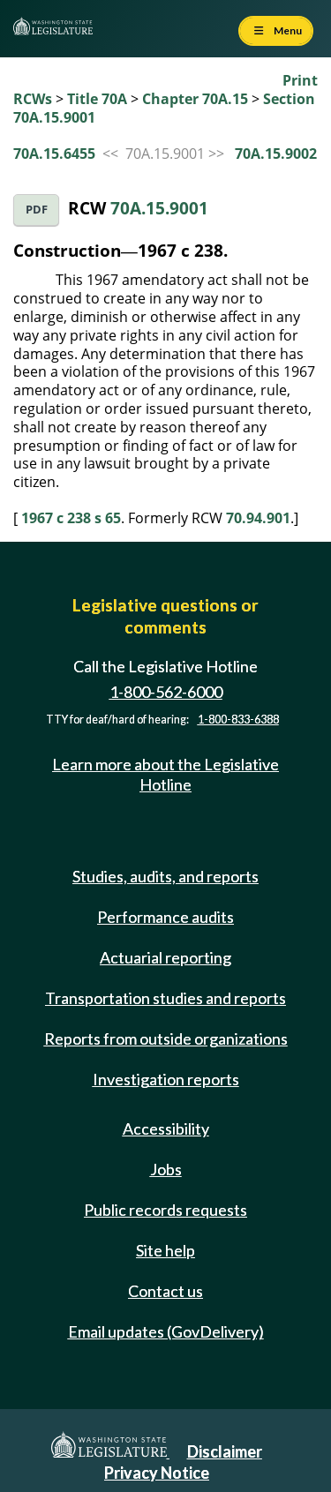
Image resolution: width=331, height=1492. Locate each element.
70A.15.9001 (159, 208)
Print (300, 80)
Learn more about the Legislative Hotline (165, 774)
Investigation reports (166, 1079)
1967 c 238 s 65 (71, 518)
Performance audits (165, 916)
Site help (165, 1250)
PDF (37, 209)
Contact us (165, 1291)
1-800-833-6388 (238, 719)
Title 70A (97, 99)
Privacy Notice (156, 1472)
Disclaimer (224, 1451)
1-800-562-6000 (165, 691)
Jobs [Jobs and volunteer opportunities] (166, 1169)
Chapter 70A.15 (195, 99)
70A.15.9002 (276, 153)
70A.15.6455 (54, 153)
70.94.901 (258, 518)
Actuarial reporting (165, 957)
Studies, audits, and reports (165, 876)
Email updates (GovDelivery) (166, 1331)
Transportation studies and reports (165, 998)
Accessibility (166, 1128)
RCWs (32, 99)
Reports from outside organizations (166, 1038)
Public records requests (165, 1209)
